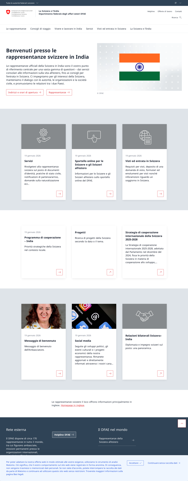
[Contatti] (178, 11)
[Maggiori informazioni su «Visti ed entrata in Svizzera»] (160, 194)
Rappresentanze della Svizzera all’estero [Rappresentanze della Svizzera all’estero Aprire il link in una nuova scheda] (117, 440)
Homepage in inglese (72, 405)
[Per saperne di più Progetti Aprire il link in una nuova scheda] (110, 272)
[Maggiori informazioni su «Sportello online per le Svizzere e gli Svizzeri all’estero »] (110, 194)
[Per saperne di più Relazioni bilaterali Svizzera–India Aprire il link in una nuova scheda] (160, 373)
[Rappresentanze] (59, 92)
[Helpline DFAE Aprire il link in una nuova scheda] (64, 435)
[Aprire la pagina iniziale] (46, 15)
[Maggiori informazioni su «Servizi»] (59, 194)
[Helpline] (151, 11)
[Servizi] (89, 29)
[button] (16, 29)
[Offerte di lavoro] (165, 11)
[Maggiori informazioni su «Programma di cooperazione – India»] (59, 272)
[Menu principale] (92, 29)
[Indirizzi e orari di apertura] (24, 92)
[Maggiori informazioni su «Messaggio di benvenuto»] (59, 373)
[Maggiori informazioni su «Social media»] (110, 373)
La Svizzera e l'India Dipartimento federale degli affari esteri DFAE (62, 12)
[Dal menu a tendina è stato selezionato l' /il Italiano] (177, 3)
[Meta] (164, 11)
